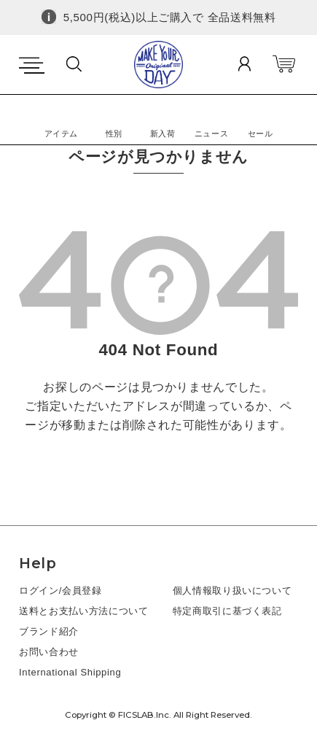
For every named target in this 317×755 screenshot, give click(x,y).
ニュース (212, 133)
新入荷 (163, 133)
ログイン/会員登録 (60, 590)
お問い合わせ (49, 651)
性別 (114, 133)
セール (260, 133)
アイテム (61, 133)
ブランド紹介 (49, 631)
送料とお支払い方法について (83, 610)
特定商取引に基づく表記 (227, 610)
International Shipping (70, 672)
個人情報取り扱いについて (232, 590)
